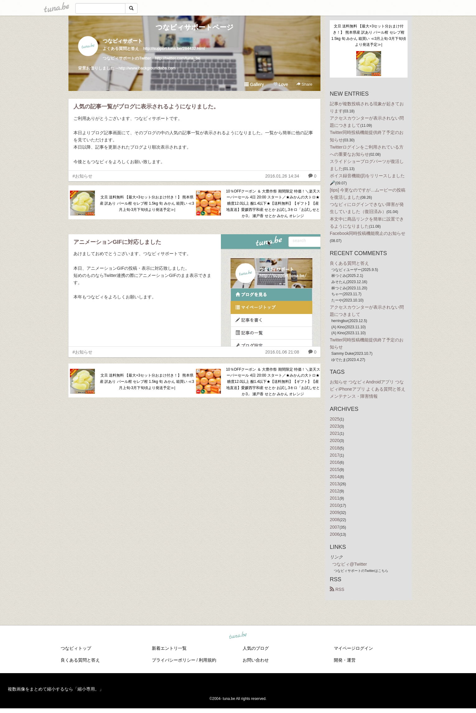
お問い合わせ (256, 660)
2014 (334, 476)
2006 (334, 534)
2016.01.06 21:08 (282, 351)
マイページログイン (353, 648)
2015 (334, 469)
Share (304, 84)
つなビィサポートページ (195, 27)
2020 (334, 440)
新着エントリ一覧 (169, 648)
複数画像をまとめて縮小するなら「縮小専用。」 (56, 689)
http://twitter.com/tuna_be (177, 58)
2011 (334, 498)
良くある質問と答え (349, 263)
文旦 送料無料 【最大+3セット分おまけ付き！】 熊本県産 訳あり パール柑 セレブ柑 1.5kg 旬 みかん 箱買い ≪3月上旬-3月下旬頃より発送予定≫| (147, 203)
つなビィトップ (76, 648)
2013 (334, 483)
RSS (337, 589)
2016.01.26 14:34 (282, 175)
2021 (334, 433)
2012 (334, 490)
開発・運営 (345, 660)
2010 (334, 505)
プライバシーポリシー (173, 660)
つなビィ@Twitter (349, 564)
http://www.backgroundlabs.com (147, 68)
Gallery (254, 84)
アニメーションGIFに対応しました (117, 242)
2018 (334, 447)
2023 (334, 426)
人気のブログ (256, 648)
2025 (334, 418)
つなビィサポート (122, 41)
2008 (334, 519)
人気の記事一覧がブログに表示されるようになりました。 (146, 106)
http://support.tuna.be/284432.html (174, 48)
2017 (334, 455)
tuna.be (237, 635)
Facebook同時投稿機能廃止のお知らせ (367, 233)
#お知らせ (82, 175)
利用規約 (207, 660)
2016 (334, 462)
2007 (334, 527)
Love (280, 84)
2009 (334, 512)
